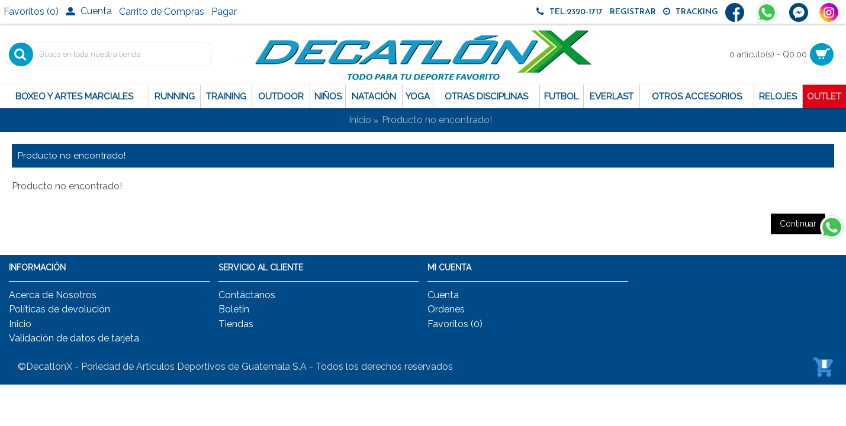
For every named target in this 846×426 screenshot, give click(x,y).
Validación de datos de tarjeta (74, 338)
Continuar (798, 223)
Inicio (360, 119)
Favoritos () (454, 324)
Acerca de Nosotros (52, 295)
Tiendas (235, 324)
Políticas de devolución (59, 309)
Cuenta (443, 295)
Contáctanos (246, 295)
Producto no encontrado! (437, 119)
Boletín (233, 309)
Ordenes (446, 309)
